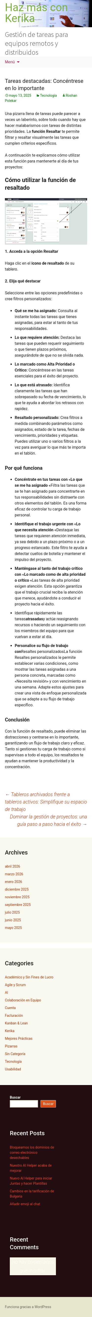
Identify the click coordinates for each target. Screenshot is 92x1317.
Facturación (14, 1015)
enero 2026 (13, 882)
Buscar (15, 1097)
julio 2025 (12, 912)
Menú (10, 62)
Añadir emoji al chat (25, 1204)
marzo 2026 (14, 874)
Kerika (9, 1031)
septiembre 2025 (18, 905)
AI (6, 992)
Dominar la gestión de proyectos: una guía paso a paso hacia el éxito (48, 820)
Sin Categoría (15, 1054)
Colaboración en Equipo (23, 1000)
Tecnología (48, 95)
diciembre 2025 (17, 889)
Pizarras (11, 1046)
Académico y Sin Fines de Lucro (29, 977)
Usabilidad (13, 1069)
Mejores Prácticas (18, 1038)
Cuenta (10, 1008)
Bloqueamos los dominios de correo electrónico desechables (32, 1152)
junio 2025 (13, 920)
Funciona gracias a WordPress (28, 1307)
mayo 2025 (13, 928)
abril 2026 (12, 866)
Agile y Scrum (15, 985)
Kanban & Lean (16, 1023)
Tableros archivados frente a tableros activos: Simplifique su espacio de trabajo (46, 801)
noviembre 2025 (17, 897)
